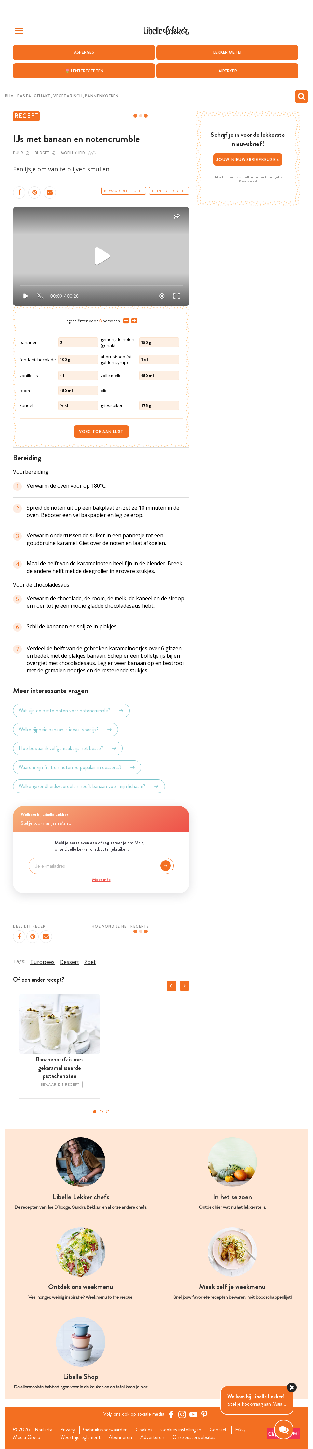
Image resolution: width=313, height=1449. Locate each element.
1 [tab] (94, 1111)
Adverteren (152, 1437)
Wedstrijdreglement (80, 1437)
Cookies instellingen (180, 1429)
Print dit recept (169, 191)
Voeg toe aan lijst (101, 431)
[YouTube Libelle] (193, 1414)
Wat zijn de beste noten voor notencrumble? (71, 711)
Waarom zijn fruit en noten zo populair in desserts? (77, 767)
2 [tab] (101, 1111)
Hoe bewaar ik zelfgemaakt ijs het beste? (68, 748)
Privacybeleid (248, 181)
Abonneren (120, 1437)
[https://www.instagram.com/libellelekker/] (182, 1414)
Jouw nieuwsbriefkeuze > (248, 159)
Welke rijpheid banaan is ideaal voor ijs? (66, 729)
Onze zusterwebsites (193, 1437)
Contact (218, 1429)
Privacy (67, 1429)
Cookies (144, 1429)
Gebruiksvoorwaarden (105, 1429)
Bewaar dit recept (123, 191)
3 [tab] (107, 1111)
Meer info (101, 879)
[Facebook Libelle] (171, 1414)
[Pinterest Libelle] (204, 1414)
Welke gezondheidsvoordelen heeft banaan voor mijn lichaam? (89, 786)
